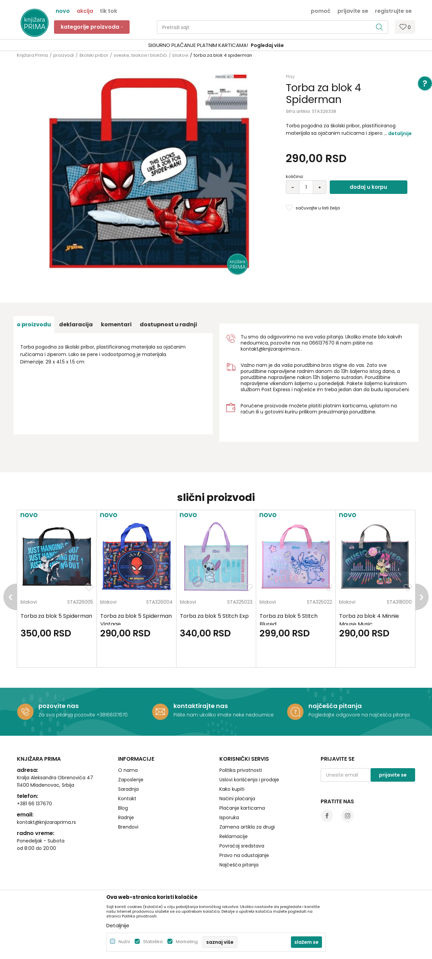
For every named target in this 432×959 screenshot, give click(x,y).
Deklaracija (76, 324)
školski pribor (93, 55)
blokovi (180, 55)
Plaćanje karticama (242, 808)
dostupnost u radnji (168, 324)
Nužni (124, 941)
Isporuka (229, 817)
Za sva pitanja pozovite (67, 714)
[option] (216, 45)
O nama (128, 770)
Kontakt (127, 798)
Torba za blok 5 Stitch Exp (214, 616)
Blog (123, 808)
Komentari (116, 324)
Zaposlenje (130, 779)
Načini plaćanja (237, 798)
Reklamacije (233, 836)
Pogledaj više (267, 45)
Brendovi (128, 827)
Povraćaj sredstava (241, 845)
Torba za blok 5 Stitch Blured (289, 620)
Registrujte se (393, 10)
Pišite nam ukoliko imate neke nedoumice (223, 714)
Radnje (126, 817)
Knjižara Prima (32, 55)
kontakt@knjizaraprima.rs (270, 349)
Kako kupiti (231, 789)
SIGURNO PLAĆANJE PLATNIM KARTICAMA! (198, 45)
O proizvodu (34, 324)
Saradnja (128, 789)
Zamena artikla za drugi (247, 827)
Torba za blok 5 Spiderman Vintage (136, 620)
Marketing (187, 941)
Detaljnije (400, 133)
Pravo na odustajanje (244, 855)
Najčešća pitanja (239, 864)
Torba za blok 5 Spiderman (56, 616)
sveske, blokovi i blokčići (140, 55)
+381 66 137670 (34, 803)
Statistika (153, 941)
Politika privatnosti (240, 770)
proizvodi (63, 55)
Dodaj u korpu (368, 187)
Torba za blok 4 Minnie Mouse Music (369, 620)
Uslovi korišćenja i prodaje (249, 779)
